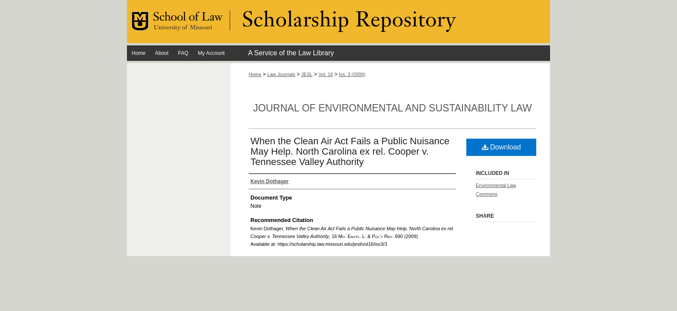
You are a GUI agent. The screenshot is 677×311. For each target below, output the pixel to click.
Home (255, 74)
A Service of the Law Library (291, 53)
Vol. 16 (326, 74)
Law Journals (281, 74)
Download (501, 147)
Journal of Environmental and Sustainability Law (392, 108)
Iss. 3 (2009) (352, 74)
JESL (307, 74)
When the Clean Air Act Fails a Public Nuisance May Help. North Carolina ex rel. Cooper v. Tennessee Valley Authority (349, 151)
